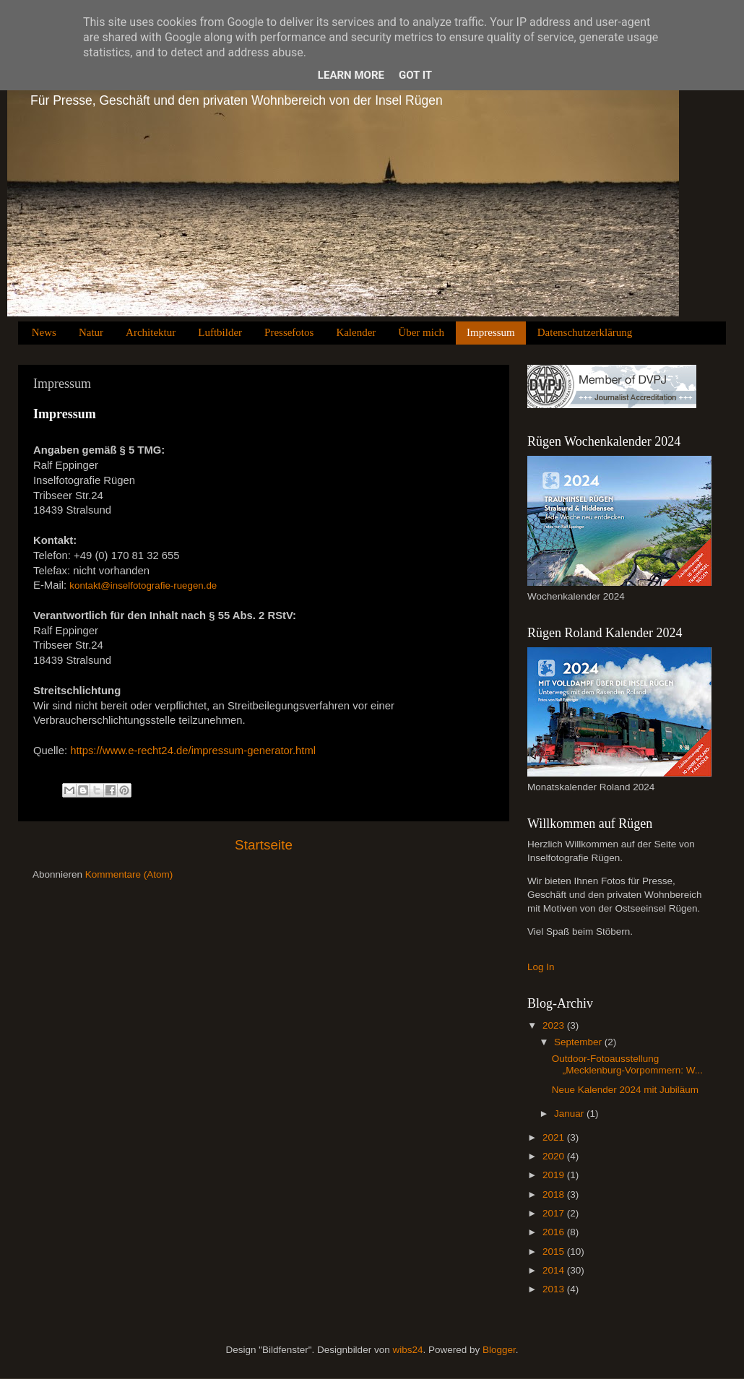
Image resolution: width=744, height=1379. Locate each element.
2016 (554, 1232)
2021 (554, 1137)
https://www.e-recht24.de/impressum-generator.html (193, 750)
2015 (554, 1251)
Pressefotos (288, 332)
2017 (554, 1213)
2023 (554, 1025)
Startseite (264, 844)
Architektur (151, 332)
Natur (91, 332)
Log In (541, 966)
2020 (554, 1156)
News (44, 332)
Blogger (499, 1349)
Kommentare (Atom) (129, 874)
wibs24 (407, 1349)
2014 (554, 1270)
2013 (554, 1289)
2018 (554, 1194)
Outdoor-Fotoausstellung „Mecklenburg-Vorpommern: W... (627, 1064)
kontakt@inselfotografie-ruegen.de (143, 585)
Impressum (491, 332)
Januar (570, 1113)
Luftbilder (220, 332)
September (579, 1042)
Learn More (351, 75)
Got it (415, 75)
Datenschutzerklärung (585, 332)
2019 (554, 1175)
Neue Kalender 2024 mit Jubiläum (625, 1089)
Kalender (356, 332)
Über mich (421, 332)
